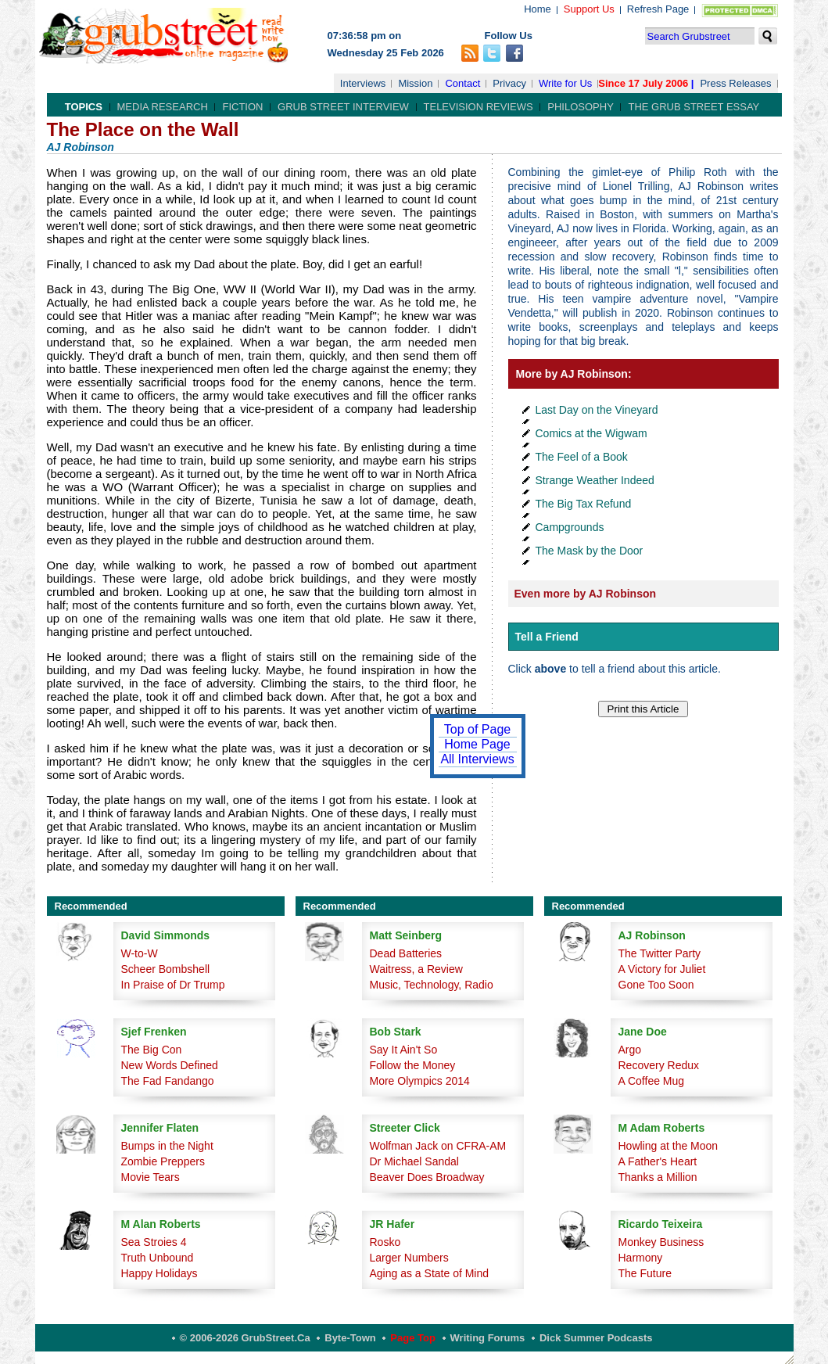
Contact (462, 83)
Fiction (242, 107)
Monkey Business (661, 1242)
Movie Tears (150, 1177)
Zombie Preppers (163, 1161)
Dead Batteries (406, 953)
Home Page (477, 744)
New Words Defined (169, 1065)
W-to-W (139, 953)
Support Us (589, 9)
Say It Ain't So (404, 1049)
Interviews (363, 83)
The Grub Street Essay (693, 107)
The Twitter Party (659, 953)
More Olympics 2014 (420, 1081)
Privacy (509, 83)
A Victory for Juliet (662, 969)
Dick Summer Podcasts (596, 1338)
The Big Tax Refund (584, 503)
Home (537, 9)
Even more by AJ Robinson (585, 593)
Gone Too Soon (656, 984)
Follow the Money (413, 1065)
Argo (630, 1049)
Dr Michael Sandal (414, 1161)
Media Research (162, 107)
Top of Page (477, 729)
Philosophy (580, 107)
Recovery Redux (659, 1065)
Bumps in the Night (167, 1146)
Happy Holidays (159, 1273)
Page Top (413, 1338)
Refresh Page (658, 9)
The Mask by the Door (589, 550)
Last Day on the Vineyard (597, 410)
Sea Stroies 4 (154, 1242)
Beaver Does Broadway (427, 1177)
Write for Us (565, 83)
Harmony (640, 1257)
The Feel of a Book (582, 456)
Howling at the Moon (668, 1146)
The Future (645, 1273)
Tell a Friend (547, 636)
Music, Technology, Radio (431, 984)
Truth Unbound (157, 1257)
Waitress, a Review (416, 969)
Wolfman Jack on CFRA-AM (438, 1146)
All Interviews (477, 759)
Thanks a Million (657, 1177)
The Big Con (151, 1049)
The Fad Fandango (167, 1081)
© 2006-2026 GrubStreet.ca (245, 1338)
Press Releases (735, 83)
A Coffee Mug (651, 1081)
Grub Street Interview (343, 107)
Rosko (385, 1242)
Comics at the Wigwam (591, 433)
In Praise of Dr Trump (173, 984)
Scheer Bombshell (165, 969)
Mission (415, 83)
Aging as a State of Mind (429, 1273)
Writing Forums (487, 1338)
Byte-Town (349, 1338)
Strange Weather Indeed (595, 480)
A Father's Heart (657, 1161)
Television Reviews (478, 107)
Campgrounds (570, 527)
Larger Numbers (409, 1257)
